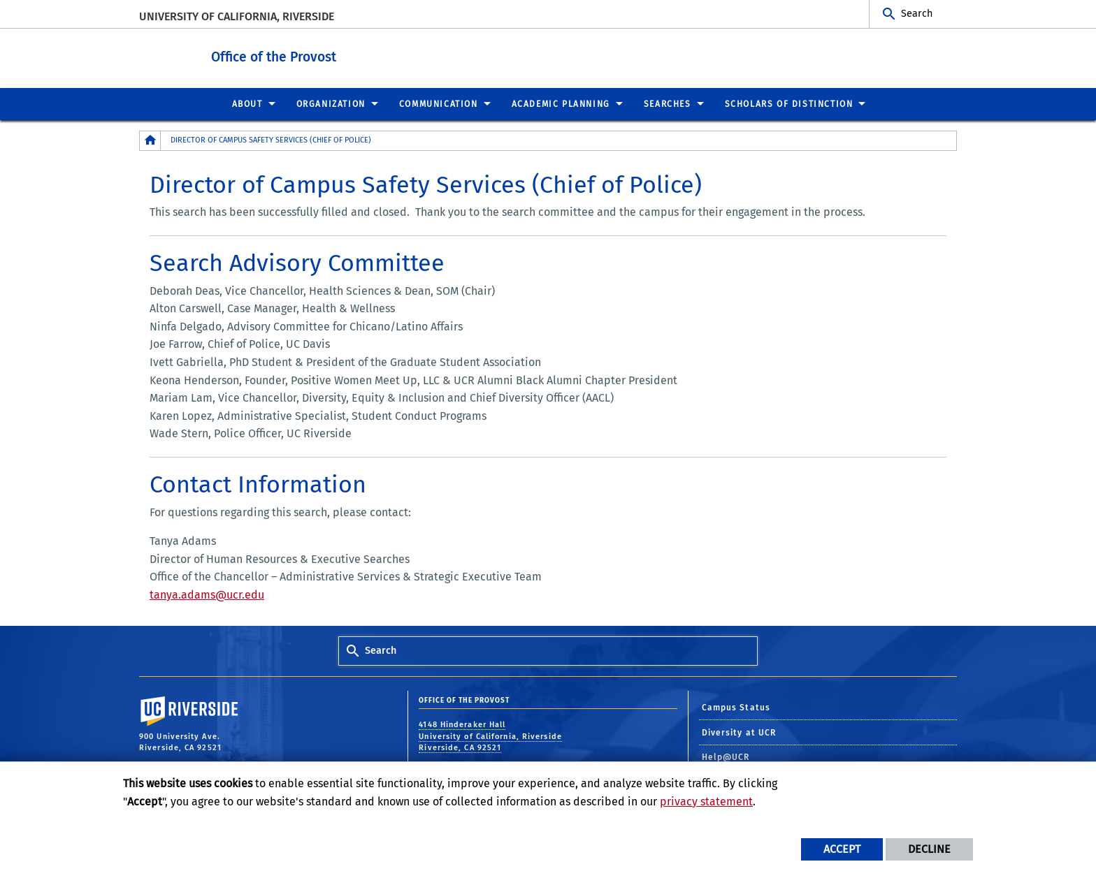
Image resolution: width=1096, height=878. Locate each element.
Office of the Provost (338, 55)
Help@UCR (726, 756)
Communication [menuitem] (438, 103)
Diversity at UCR (739, 732)
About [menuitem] (247, 103)
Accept (841, 849)
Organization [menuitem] (331, 103)
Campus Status (736, 707)
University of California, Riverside (236, 16)
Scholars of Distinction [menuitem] (789, 103)
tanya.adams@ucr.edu (207, 594)
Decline (929, 849)
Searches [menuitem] (667, 103)
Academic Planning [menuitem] (561, 103)
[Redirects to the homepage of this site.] (150, 140)
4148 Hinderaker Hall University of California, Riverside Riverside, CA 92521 (490, 735)
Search (916, 14)
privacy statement (706, 801)
